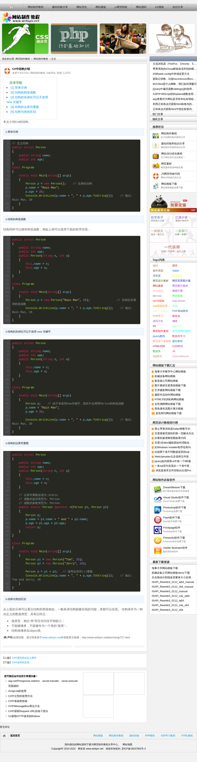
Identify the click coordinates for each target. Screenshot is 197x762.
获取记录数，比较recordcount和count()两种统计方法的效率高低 (175, 78)
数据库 (157, 351)
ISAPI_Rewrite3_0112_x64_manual (172, 586)
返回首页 (15, 735)
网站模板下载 (169, 183)
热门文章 (158, 114)
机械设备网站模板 (165, 376)
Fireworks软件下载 (174, 537)
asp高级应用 (160, 305)
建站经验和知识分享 (173, 143)
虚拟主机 (158, 320)
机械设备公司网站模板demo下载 (171, 572)
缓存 (175, 265)
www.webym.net (51, 637)
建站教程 (177, 341)
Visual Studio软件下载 (176, 497)
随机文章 (158, 119)
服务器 (176, 315)
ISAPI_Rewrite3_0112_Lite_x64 (170, 605)
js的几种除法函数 (141, 57)
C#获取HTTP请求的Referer (24, 716)
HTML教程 (187, 735)
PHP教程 (150, 735)
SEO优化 (158, 290)
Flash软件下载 (171, 517)
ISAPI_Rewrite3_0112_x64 (167, 609)
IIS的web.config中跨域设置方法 (171, 73)
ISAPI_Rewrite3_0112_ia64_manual (173, 582)
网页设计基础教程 (163, 341)
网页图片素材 (180, 285)
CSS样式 (177, 346)
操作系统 (158, 270)
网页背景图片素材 (182, 280)
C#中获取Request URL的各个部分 (28, 711)
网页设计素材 (160, 280)
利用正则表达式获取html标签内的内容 (175, 104)
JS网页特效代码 (170, 173)
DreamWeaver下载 (174, 487)
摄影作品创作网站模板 (168, 394)
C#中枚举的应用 (20, 662)
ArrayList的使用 (17, 691)
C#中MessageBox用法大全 (24, 706)
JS (173, 351)
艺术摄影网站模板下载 (168, 390)
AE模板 (159, 7)
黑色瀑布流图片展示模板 (169, 408)
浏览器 (157, 275)
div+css (157, 295)
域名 (175, 320)
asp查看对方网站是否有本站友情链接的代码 (175, 99)
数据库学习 (178, 336)
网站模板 (100, 7)
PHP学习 (158, 315)
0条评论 (51, 73)
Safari (175, 270)
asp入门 (177, 326)
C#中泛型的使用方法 (20, 696)
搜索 (175, 305)
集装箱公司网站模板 (166, 380)
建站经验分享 (60, 7)
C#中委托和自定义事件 (24, 657)
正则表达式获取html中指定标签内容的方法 (175, 109)
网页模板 (177, 295)
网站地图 (127, 744)
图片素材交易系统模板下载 (170, 385)
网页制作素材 (160, 331)
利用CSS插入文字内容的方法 (43, 62)
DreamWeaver (180, 356)
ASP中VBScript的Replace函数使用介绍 (175, 93)
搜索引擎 (177, 290)
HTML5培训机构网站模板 (169, 399)
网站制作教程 (35, 7)
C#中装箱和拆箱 (17, 701)
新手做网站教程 (181, 331)
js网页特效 (121, 7)
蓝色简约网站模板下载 (169, 413)
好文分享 (158, 58)
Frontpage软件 (171, 527)
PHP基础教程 (180, 310)
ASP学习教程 (168, 735)
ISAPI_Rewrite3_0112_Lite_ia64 (171, 595)
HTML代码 (159, 346)
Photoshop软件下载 (174, 507)
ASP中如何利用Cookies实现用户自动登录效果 (190, 66)
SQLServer (178, 300)
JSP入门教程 (160, 310)
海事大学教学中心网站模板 (170, 371)
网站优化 (81, 7)
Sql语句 (157, 356)
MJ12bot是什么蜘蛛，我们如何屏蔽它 (175, 83)
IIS (154, 326)
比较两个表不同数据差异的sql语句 (175, 451)
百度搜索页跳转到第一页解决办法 (174, 433)
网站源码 (141, 7)
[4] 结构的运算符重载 (25, 107)
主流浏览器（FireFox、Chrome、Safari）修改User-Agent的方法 (175, 63)
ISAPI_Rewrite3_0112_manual (170, 591)
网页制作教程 (20, 17)
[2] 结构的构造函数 (23, 92)
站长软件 (177, 275)
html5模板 (158, 300)
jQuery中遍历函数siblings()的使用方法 (175, 88)
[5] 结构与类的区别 (23, 111)
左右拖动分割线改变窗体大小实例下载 (174, 577)
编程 (155, 265)
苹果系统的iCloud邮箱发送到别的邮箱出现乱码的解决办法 (175, 68)
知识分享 (177, 7)
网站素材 (158, 285)
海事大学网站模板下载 (165, 568)
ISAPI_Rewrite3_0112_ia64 (168, 600)
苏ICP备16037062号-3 (134, 748)
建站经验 (134, 735)
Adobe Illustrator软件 (175, 547)
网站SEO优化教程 (171, 153)
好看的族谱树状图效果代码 (170, 438)
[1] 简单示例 (19, 87)
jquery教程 (159, 336)
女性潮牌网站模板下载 (168, 403)
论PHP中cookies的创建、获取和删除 (92, 64)
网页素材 (167, 163)
